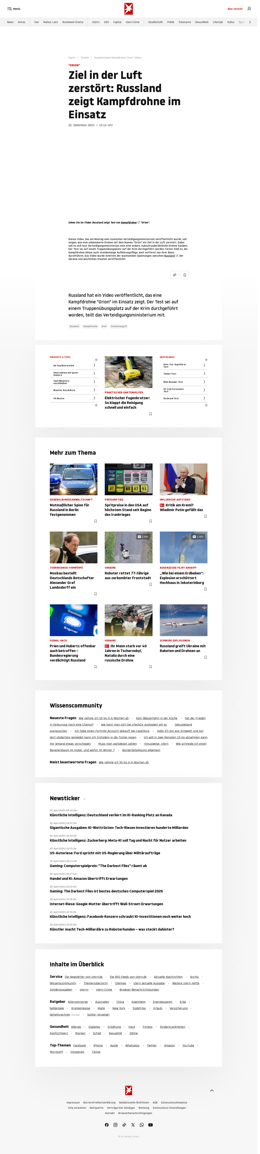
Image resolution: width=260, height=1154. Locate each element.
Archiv (194, 977)
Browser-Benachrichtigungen (139, 989)
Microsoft (56, 1052)
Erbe (183, 1002)
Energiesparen (162, 1002)
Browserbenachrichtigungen (135, 1113)
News (10, 22)
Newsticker (65, 798)
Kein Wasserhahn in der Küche (156, 718)
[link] (249, 8)
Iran (36, 22)
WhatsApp (132, 1045)
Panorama (185, 22)
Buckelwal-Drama (72, 22)
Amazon (169, 1045)
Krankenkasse (80, 1008)
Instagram (77, 1052)
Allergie (76, 1027)
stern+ (96, 22)
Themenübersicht (96, 983)
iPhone (98, 1045)
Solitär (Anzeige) (98, 1014)
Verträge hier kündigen (121, 1107)
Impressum (73, 1102)
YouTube (188, 1045)
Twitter (152, 1045)
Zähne (134, 1033)
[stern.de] (128, 9)
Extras (21, 22)
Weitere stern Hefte (185, 983)
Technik (85, 57)
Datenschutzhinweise (174, 1102)
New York (118, 1008)
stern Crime (132, 22)
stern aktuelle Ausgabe (149, 983)
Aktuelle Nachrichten (168, 977)
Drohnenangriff (119, 326)
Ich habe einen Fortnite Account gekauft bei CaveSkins (112, 731)
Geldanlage (57, 1008)
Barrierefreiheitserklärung (99, 1102)
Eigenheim (138, 1002)
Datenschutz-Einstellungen (169, 1107)
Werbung (143, 1107)
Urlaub (157, 1008)
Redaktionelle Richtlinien (134, 1102)
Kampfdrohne (129, 222)
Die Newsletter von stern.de (84, 977)
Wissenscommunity (63, 983)
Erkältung (114, 1027)
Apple (114, 1045)
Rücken (80, 1033)
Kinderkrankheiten (172, 1027)
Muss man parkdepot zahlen (117, 743)
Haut (131, 1027)
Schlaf (97, 1033)
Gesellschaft (155, 22)
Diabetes (94, 1027)
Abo (235, 8)
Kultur (230, 22)
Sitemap (120, 983)
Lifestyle (218, 22)
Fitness (148, 1027)
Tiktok (96, 1052)
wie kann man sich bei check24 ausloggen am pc (134, 724)
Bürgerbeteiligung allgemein (141, 750)
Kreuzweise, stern (156, 743)
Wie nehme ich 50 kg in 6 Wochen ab (104, 718)
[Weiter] (250, 22)
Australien (102, 1002)
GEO (106, 22)
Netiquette (96, 1107)
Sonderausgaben (61, 989)
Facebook (79, 1045)
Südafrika (139, 1008)
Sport (242, 22)
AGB (155, 1102)
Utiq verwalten (77, 1107)
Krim (104, 326)
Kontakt (110, 1113)
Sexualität (115, 1033)
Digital (71, 57)
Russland (169, 255)
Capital (117, 22)
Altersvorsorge (78, 1002)
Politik (170, 22)
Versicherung (179, 1008)
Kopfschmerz (59, 1033)
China (120, 1002)
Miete (101, 1008)
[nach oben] (212, 1090)
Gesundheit (202, 22)
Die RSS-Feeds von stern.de (128, 977)
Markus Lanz (50, 22)
